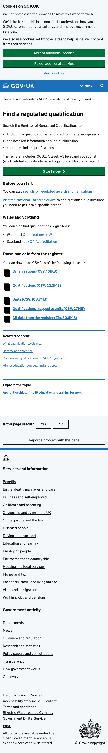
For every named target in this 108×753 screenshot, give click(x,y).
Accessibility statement (21, 701)
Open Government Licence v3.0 (28, 738)
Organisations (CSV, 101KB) (35, 271)
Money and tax (14, 574)
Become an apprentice (18, 351)
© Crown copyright (90, 743)
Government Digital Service (24, 718)
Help (7, 695)
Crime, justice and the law (23, 520)
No (64, 424)
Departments (13, 622)
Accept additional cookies (54, 53)
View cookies (54, 73)
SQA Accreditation (42, 241)
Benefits (9, 481)
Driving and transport (19, 535)
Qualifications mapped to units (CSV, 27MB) (49, 308)
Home (7, 99)
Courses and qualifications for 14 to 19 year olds (34, 358)
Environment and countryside (26, 559)
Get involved (13, 676)
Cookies (35, 695)
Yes (46, 424)
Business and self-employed (25, 497)
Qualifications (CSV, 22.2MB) (37, 285)
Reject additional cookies (54, 63)
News (7, 630)
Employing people (17, 551)
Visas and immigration (20, 589)
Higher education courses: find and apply (30, 365)
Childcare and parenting (22, 505)
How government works (21, 669)
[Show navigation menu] (86, 86)
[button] (54, 171)
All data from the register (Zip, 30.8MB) (45, 317)
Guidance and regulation (22, 638)
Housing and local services (24, 566)
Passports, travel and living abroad (30, 582)
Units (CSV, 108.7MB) (30, 299)
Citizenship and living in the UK (27, 512)
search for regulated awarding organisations (58, 191)
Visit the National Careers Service (29, 200)
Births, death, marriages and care (29, 489)
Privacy (20, 695)
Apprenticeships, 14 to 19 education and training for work (54, 99)
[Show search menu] (102, 86)
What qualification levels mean (23, 343)
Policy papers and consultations (28, 653)
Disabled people (16, 528)
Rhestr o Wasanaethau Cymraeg (28, 712)
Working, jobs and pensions (24, 597)
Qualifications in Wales (40, 234)
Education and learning (21, 543)
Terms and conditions (19, 707)
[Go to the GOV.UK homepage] (18, 85)
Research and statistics (21, 646)
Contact (50, 701)
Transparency (13, 661)
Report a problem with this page (54, 440)
